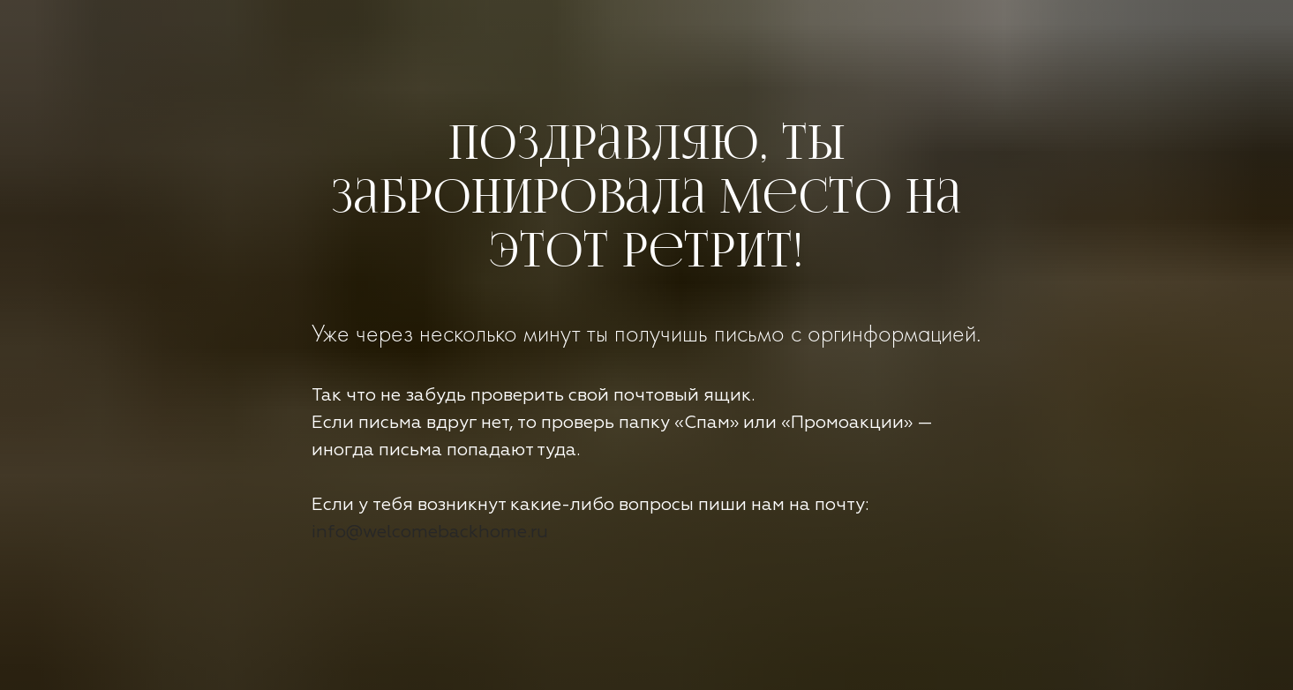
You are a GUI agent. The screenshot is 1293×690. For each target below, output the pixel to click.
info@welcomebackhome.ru (430, 532)
